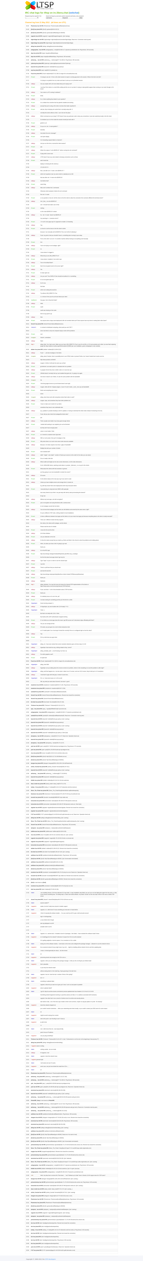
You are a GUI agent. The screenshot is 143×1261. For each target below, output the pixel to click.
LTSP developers (50, 1259)
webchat (74, 12)
